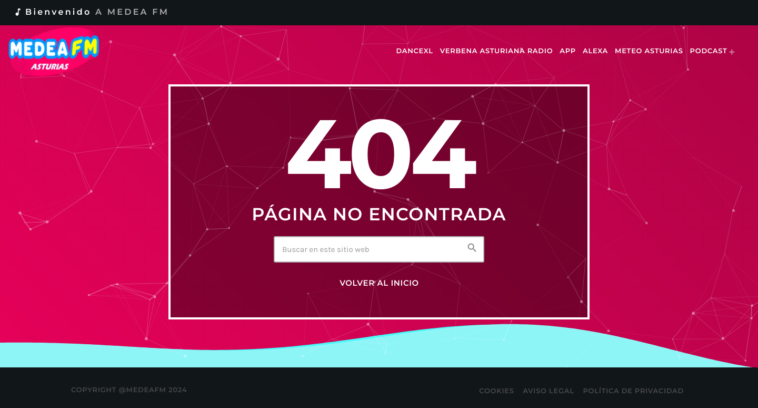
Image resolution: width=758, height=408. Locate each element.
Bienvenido (91, 12)
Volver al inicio (379, 283)
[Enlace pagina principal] (61, 51)
